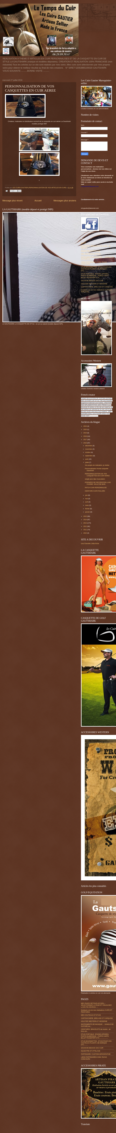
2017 (85, 439)
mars (87, 505)
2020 (85, 429)
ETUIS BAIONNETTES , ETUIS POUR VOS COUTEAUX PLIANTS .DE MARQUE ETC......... (96, 269)
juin (86, 495)
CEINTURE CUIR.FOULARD (95, 491)
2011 (85, 530)
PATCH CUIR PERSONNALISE (96, 487)
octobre (88, 452)
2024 (85, 426)
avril (86, 502)
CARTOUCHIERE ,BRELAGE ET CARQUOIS (97, 287)
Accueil (37, 200)
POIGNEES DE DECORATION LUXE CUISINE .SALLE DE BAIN (98, 483)
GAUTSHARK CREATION (90, 543)
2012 (85, 526)
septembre (89, 456)
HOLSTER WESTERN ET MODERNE (94, 284)
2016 (85, 443)
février (87, 509)
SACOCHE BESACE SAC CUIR (92, 281)
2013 (85, 523)
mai (86, 499)
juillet (87, 462)
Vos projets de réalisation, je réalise (97, 465)
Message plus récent (12, 200)
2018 (85, 436)
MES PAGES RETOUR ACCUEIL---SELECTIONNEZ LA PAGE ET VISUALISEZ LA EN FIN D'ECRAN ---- (96, 1005)
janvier (87, 512)
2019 (85, 433)
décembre (89, 446)
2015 (85, 516)
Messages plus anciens (65, 200)
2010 (85, 533)
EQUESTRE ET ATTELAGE (90, 251)
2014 (85, 519)
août (87, 459)
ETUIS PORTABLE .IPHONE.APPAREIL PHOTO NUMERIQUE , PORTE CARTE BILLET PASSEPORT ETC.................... (95, 276)
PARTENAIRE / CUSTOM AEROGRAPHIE (96, 1054)
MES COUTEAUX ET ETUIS (91, 254)
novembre (89, 449)
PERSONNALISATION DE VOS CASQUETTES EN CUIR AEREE (97, 474)
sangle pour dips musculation (95, 479)
